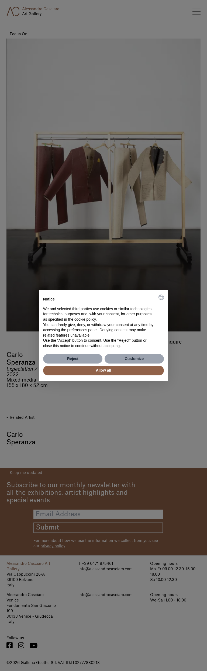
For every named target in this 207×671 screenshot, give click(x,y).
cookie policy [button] (85, 319)
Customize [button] (134, 359)
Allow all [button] (103, 370)
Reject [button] (72, 359)
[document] (103, 321)
